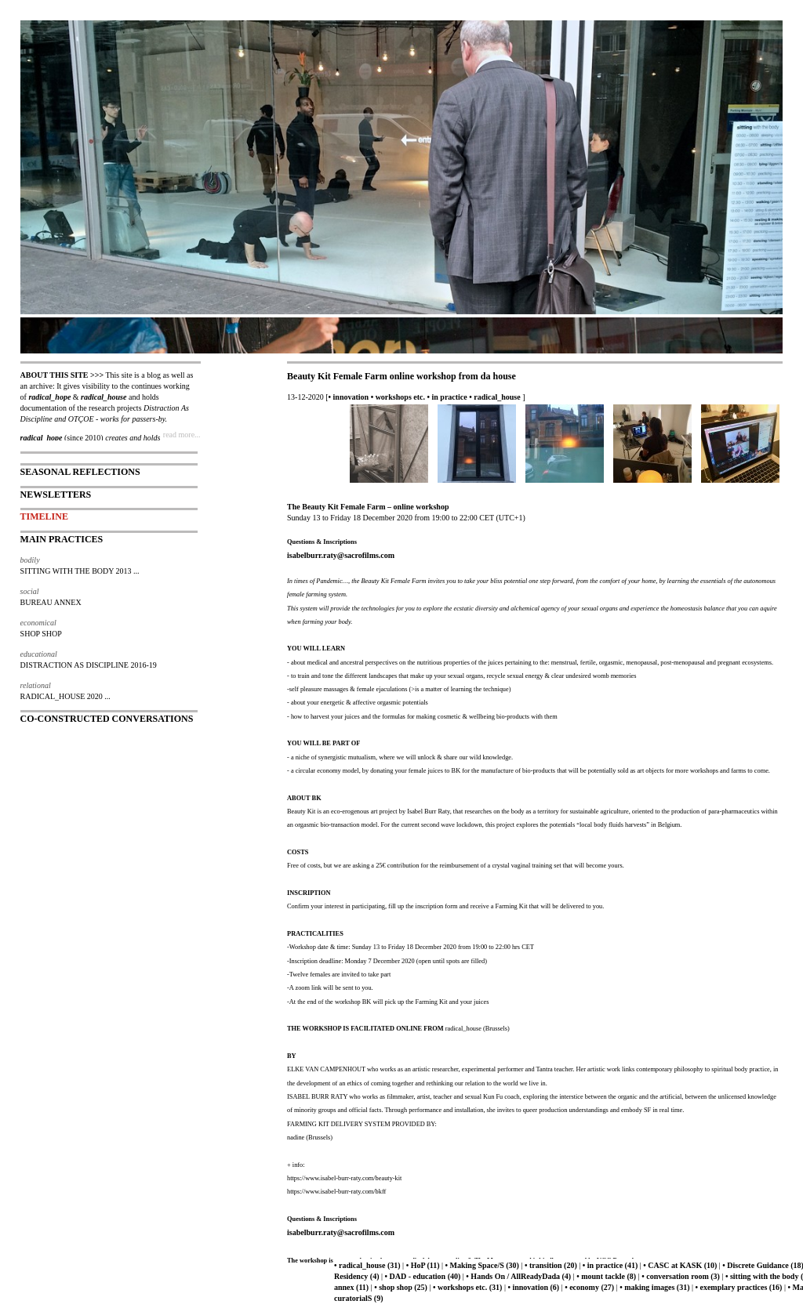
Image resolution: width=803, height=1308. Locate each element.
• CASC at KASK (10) (680, 1265)
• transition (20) (551, 1265)
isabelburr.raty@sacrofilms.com (340, 555)
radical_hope (49, 397)
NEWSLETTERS (56, 494)
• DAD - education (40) (423, 1276)
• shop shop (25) (400, 1287)
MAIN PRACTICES (62, 539)
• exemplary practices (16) (738, 1287)
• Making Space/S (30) (482, 1265)
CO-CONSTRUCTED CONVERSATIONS (107, 718)
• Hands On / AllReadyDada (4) (518, 1276)
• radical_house (494, 397)
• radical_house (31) (367, 1265)
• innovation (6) (533, 1287)
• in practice (447, 397)
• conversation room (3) (680, 1276)
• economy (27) (589, 1287)
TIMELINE (44, 516)
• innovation (349, 397)
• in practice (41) (610, 1265)
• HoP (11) (423, 1265)
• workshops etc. (398, 397)
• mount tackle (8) (606, 1276)
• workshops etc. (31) (468, 1287)
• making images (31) (654, 1287)
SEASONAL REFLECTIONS (80, 471)
